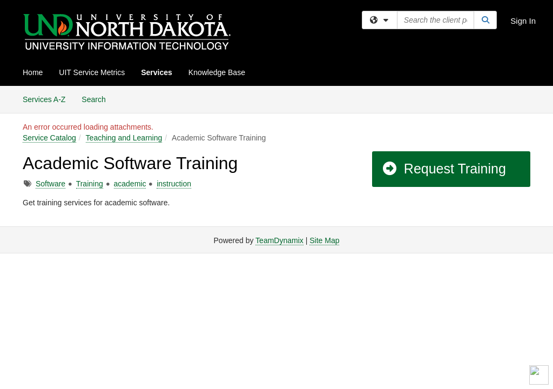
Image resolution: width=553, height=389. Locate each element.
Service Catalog (49, 137)
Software (50, 183)
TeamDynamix (279, 240)
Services (156, 72)
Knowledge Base (216, 72)
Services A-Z (44, 99)
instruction (174, 183)
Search (97, 98)
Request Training (443, 168)
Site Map (324, 240)
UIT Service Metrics (92, 72)
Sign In (523, 20)
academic (130, 183)
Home (33, 72)
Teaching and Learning (124, 137)
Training (89, 183)
